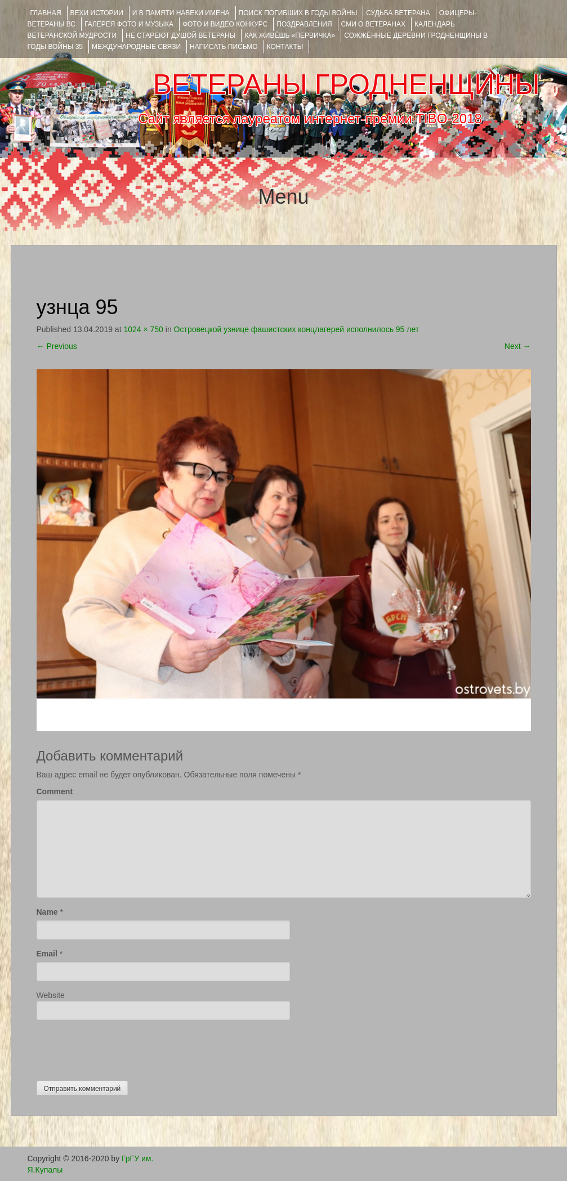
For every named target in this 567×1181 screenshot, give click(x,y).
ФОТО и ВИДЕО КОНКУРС (224, 24)
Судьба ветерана (398, 13)
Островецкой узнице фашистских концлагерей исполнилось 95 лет (296, 329)
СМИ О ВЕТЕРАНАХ (373, 24)
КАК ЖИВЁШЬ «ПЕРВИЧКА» (289, 35)
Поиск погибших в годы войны (298, 13)
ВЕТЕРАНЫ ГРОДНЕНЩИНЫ (346, 84)
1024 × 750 (143, 329)
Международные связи (136, 47)
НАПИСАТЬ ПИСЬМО (224, 47)
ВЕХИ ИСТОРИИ (96, 13)
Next (518, 346)
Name (47, 911)
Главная (45, 13)
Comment (55, 791)
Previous (57, 346)
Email (47, 953)
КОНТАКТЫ (285, 47)
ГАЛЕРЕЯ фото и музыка (128, 24)
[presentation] (122, 1048)
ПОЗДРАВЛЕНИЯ (304, 24)
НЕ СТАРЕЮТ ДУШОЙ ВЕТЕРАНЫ (180, 35)
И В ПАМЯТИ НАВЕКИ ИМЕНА (181, 13)
